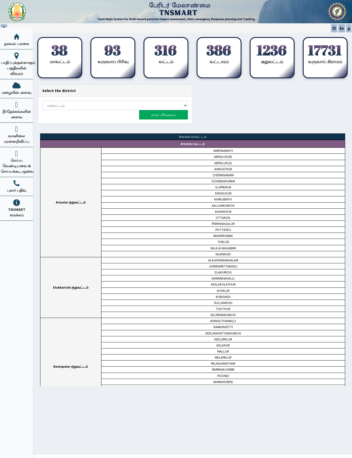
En (342, 28)
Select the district (59, 90)
